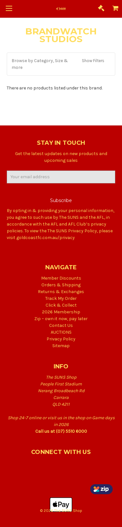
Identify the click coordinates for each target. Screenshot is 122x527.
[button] (61, 64)
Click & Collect (61, 305)
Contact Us (61, 325)
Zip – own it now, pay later (61, 318)
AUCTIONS (61, 332)
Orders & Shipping (61, 285)
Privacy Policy (61, 339)
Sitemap (61, 345)
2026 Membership (61, 312)
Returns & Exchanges (61, 291)
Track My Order (61, 298)
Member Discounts (61, 278)
